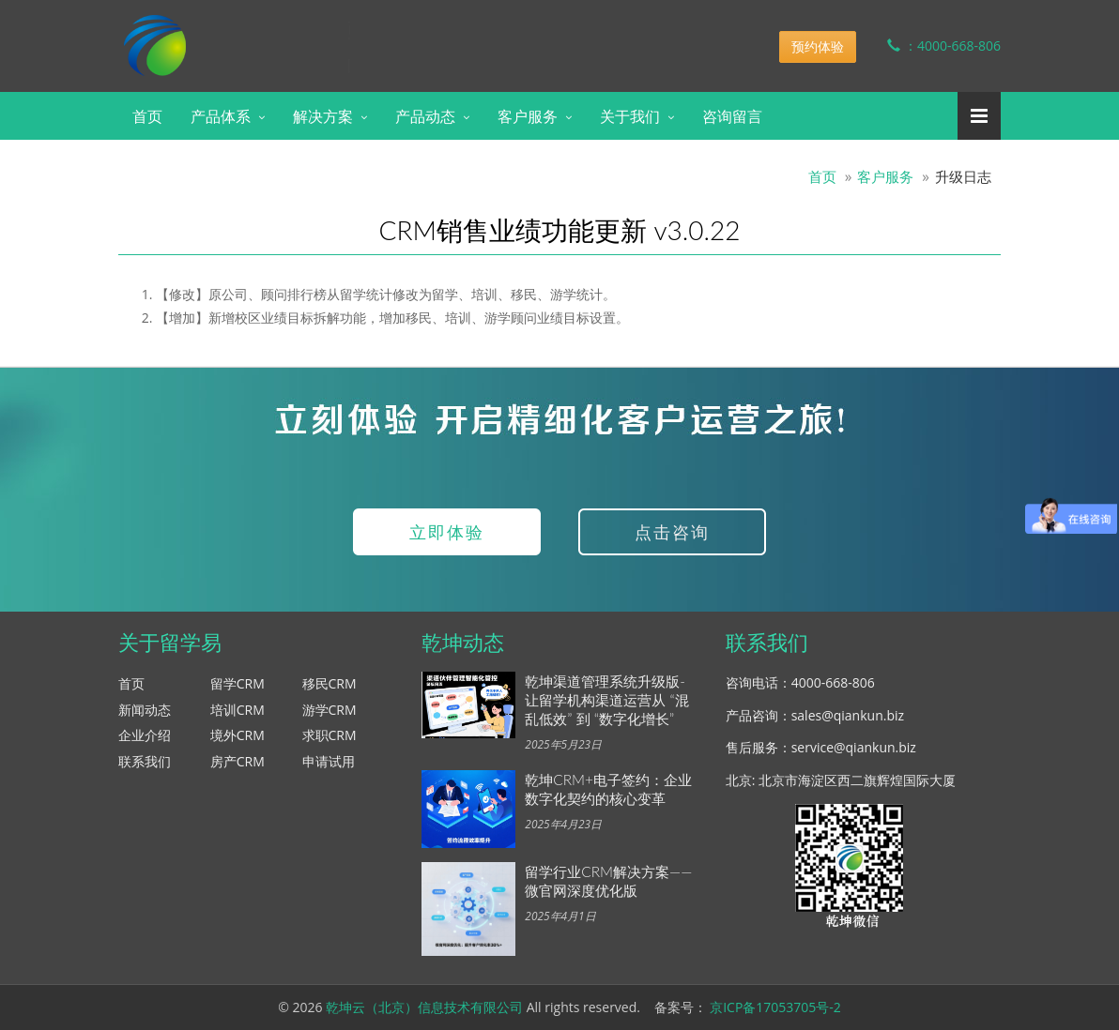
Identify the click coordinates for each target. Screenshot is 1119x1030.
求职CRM (329, 735)
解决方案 (323, 116)
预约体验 (817, 46)
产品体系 (221, 116)
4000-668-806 (833, 682)
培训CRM (237, 710)
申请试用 (328, 761)
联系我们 (144, 761)
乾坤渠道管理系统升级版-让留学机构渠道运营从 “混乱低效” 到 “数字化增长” (606, 700)
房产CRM (237, 761)
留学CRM (237, 683)
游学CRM (329, 710)
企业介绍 (144, 735)
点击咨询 (672, 532)
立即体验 (446, 532)
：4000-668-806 (930, 45)
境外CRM (237, 735)
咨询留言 (732, 116)
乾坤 (267, 32)
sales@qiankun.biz (847, 715)
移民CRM (329, 683)
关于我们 (630, 116)
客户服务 (528, 116)
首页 (147, 116)
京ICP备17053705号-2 (775, 1007)
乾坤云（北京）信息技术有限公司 (424, 1007)
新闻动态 (144, 710)
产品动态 (425, 116)
